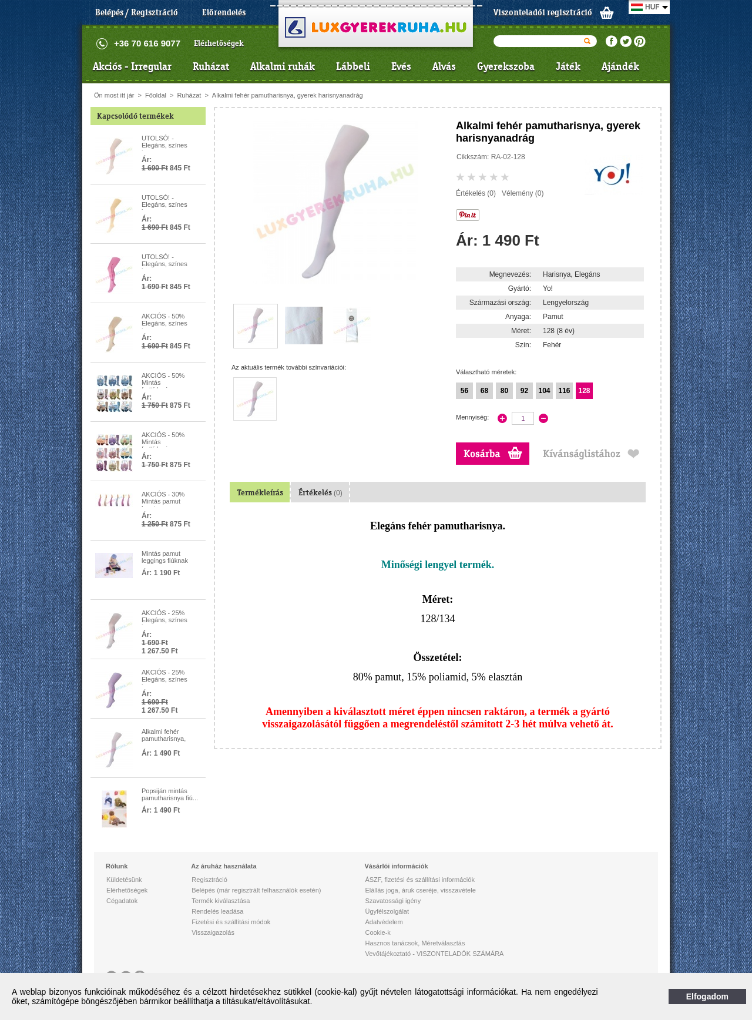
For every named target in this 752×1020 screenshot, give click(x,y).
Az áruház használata (223, 866)
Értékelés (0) (476, 193)
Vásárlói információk (396, 866)
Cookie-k (377, 932)
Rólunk (116, 866)
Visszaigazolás (213, 932)
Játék (568, 66)
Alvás (444, 66)
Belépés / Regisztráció (136, 12)
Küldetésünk (124, 879)
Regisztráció (209, 879)
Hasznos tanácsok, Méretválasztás (415, 943)
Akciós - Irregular (132, 66)
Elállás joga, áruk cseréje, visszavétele (420, 890)
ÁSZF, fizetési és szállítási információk (419, 879)
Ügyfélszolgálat (387, 911)
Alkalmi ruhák (282, 66)
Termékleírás (260, 493)
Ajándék (620, 66)
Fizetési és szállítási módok (231, 921)
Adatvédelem (383, 921)
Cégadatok (121, 900)
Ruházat (211, 66)
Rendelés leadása (217, 911)
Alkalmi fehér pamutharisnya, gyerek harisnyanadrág (287, 95)
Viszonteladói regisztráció (543, 12)
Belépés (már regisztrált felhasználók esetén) (256, 890)
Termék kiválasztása (221, 900)
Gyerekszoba (506, 66)
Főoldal (155, 95)
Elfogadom (707, 996)
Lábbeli (353, 66)
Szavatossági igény (393, 900)
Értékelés (320, 493)
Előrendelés (224, 12)
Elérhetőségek (219, 43)
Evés (401, 66)
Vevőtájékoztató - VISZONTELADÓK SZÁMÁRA (434, 953)
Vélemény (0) (522, 193)
